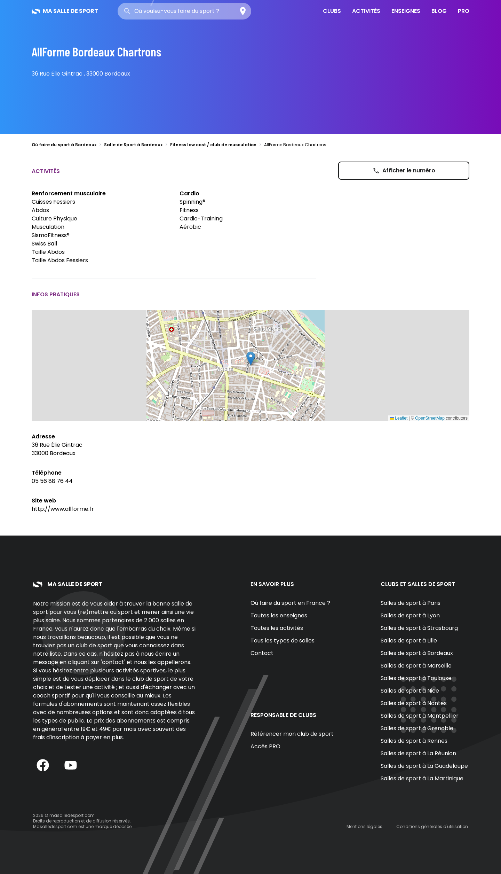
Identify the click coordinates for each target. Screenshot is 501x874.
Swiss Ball (44, 244)
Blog (439, 11)
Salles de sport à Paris (410, 603)
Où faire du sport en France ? (290, 603)
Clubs (332, 11)
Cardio (189, 193)
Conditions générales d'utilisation (432, 826)
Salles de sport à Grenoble (417, 728)
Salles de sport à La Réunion (418, 753)
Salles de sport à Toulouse (416, 678)
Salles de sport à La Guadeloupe (424, 766)
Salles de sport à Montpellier (420, 716)
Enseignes (405, 11)
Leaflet (398, 418)
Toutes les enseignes (278, 615)
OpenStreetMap (430, 418)
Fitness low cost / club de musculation (213, 145)
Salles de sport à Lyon (410, 615)
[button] (250, 358)
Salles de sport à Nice (410, 691)
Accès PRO (265, 746)
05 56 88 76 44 (52, 481)
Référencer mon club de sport (292, 734)
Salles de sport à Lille (409, 641)
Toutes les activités (276, 628)
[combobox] (184, 11)
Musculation (48, 227)
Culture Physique (54, 218)
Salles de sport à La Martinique (422, 778)
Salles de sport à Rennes (414, 741)
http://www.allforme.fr (63, 509)
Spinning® (192, 202)
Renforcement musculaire (69, 193)
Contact (261, 653)
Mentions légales (364, 826)
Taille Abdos (48, 252)
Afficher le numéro (404, 170)
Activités (366, 11)
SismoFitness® (51, 235)
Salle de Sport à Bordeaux (133, 145)
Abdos (40, 210)
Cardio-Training (201, 218)
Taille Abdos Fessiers (60, 260)
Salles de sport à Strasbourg (419, 628)
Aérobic (190, 227)
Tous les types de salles (282, 641)
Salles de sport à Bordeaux (417, 653)
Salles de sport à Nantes (414, 703)
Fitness (189, 210)
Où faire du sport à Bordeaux (64, 145)
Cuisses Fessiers (53, 202)
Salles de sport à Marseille (416, 666)
